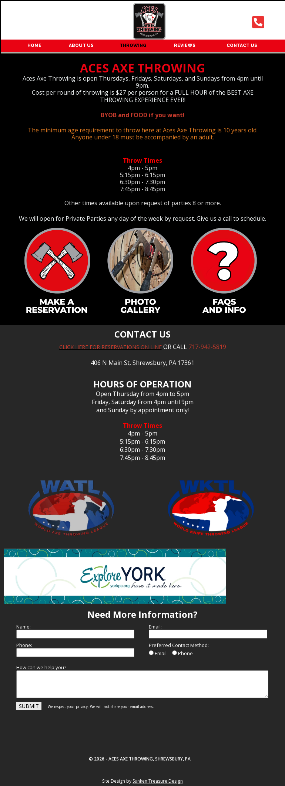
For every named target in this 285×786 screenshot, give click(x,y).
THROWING (133, 45)
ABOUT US (81, 45)
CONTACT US (242, 45)
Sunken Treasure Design (158, 781)
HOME (34, 45)
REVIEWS (184, 45)
